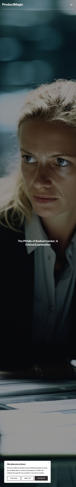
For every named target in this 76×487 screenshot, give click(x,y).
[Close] (48, 462)
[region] (27, 472)
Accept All (41, 478)
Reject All (27, 478)
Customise (13, 478)
